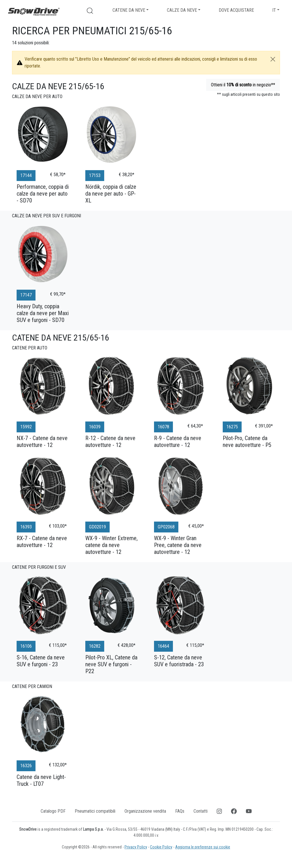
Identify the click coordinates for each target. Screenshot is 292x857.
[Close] (273, 59)
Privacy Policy (136, 847)
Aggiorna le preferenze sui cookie (202, 847)
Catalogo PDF (53, 811)
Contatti (201, 811)
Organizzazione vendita (145, 811)
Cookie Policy (161, 847)
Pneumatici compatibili (95, 811)
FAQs (179, 811)
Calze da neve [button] (182, 10)
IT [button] (274, 10)
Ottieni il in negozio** (243, 85)
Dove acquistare (236, 10)
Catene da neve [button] (129, 10)
